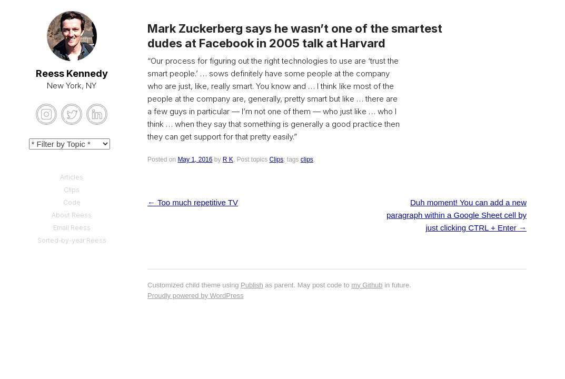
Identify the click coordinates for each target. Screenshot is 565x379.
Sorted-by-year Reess (71, 240)
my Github (366, 285)
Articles (71, 177)
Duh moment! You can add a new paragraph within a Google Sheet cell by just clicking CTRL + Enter (456, 215)
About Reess (72, 215)
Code (72, 202)
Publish (252, 285)
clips (307, 159)
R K (228, 159)
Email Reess (72, 228)
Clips (276, 159)
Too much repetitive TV (192, 202)
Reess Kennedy (72, 73)
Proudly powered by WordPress (195, 296)
